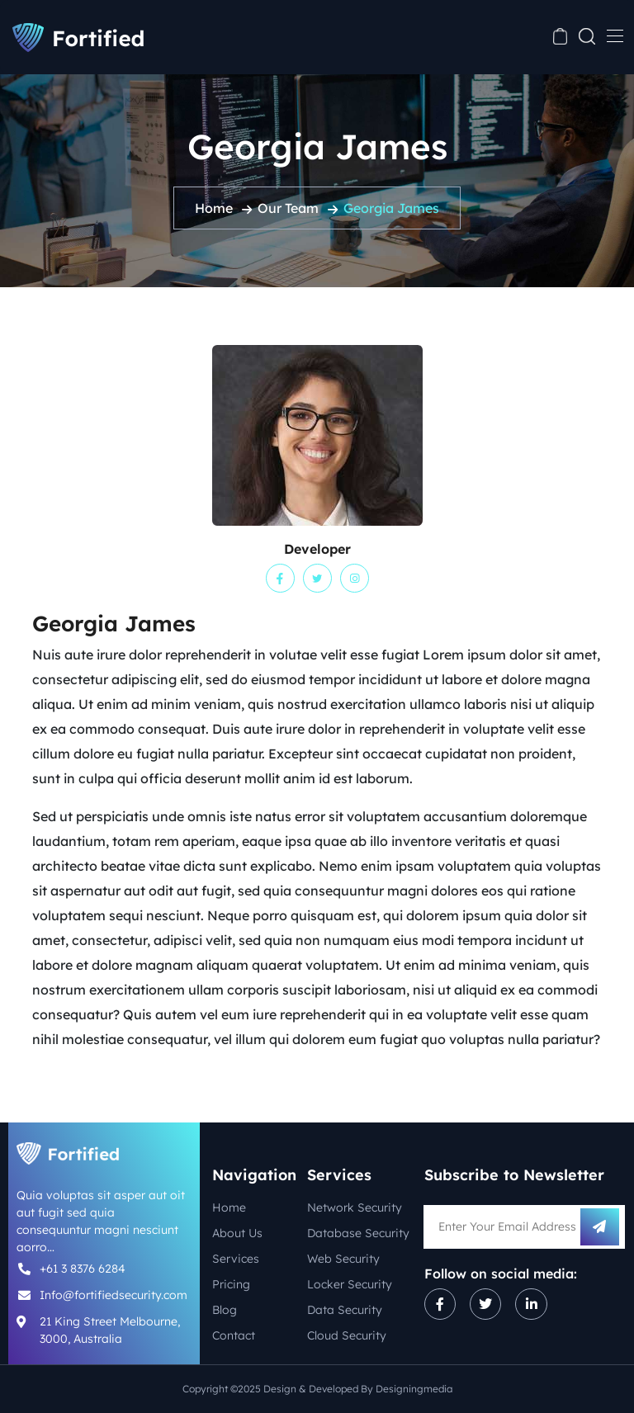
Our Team (288, 208)
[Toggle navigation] (613, 35)
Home (214, 208)
